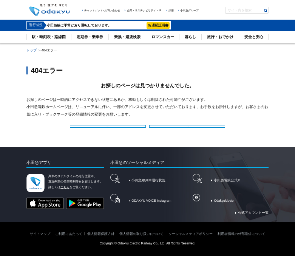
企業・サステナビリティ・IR (144, 10)
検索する (266, 10)
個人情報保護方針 (100, 240)
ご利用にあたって (68, 240)
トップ (31, 50)
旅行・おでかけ (220, 37)
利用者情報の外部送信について (241, 240)
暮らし (190, 37)
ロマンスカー (162, 37)
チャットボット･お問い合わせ (102, 10)
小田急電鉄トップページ (109, 128)
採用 (171, 10)
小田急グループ (189, 10)
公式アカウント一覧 (253, 219)
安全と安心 (253, 37)
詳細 (140, 25)
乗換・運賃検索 (127, 37)
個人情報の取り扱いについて (141, 240)
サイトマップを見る (189, 128)
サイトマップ (40, 240)
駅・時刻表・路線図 (49, 37)
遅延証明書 (159, 25)
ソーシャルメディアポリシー (190, 240)
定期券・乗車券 (90, 37)
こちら (65, 193)
